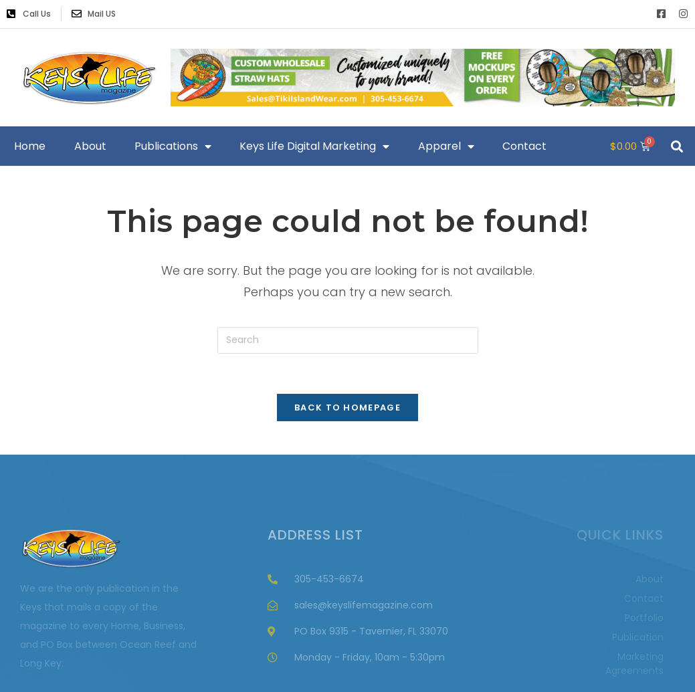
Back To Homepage (347, 407)
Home (29, 146)
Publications (172, 146)
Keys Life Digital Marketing (314, 146)
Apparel (446, 146)
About (90, 146)
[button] (677, 146)
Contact (524, 146)
